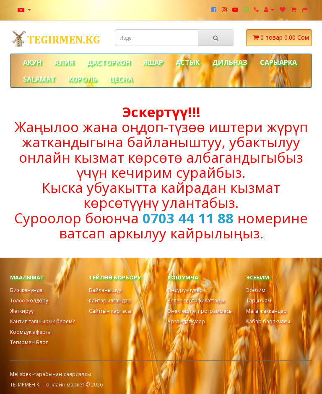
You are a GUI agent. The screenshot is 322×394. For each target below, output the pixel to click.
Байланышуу (105, 290)
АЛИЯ (64, 62)
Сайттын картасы (110, 311)
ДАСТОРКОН (108, 62)
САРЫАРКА (278, 62)
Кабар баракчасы (268, 321)
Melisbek (21, 374)
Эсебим (255, 290)
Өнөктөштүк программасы (200, 311)
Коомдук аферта (30, 331)
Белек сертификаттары (195, 300)
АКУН (32, 62)
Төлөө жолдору (29, 300)
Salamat (39, 79)
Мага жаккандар (266, 311)
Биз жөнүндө (26, 290)
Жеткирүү (22, 311)
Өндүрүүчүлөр (185, 290)
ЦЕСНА (120, 79)
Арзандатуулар (186, 321)
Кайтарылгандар (110, 300)
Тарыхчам (258, 300)
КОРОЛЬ (82, 79)
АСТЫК (188, 62)
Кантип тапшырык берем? (42, 321)
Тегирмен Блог (29, 342)
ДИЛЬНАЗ (229, 62)
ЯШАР (153, 62)
